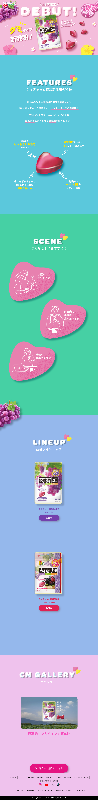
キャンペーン (50, 777)
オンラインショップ (81, 777)
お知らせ (40, 777)
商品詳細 (49, 517)
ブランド (22, 777)
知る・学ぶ (67, 777)
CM (59, 777)
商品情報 (13, 777)
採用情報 (55, 781)
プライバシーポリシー (45, 790)
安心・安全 (30, 790)
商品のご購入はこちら (51, 768)
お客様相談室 (44, 781)
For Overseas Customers (64, 790)
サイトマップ (80, 790)
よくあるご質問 (18, 790)
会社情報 (31, 777)
